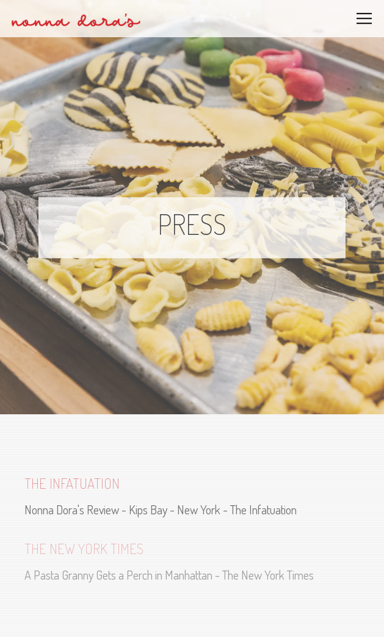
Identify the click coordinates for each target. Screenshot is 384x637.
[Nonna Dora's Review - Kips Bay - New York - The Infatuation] (192, 495)
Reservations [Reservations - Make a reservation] (192, 618)
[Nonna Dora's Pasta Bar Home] (76, 19)
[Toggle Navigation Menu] (365, 19)
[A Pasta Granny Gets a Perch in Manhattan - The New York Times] (192, 561)
